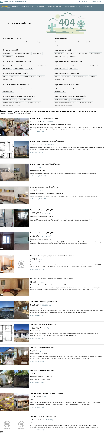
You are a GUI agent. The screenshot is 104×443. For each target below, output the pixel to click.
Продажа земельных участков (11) (17, 78)
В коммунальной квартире (23, 54)
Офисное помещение (10, 105)
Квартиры (5, 6)
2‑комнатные (19, 42)
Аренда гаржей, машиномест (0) (68, 90)
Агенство (44, 81)
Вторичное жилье (8, 45)
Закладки (83, 1)
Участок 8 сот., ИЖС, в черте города (43, 423)
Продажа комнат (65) (12, 50)
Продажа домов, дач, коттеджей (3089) (19, 62)
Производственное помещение (12, 112)
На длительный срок (61, 45)
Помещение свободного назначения (13, 109)
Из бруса (6, 72)
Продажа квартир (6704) (13, 38)
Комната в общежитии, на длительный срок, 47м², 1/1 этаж (51, 285)
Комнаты (15, 6)
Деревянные (21, 69)
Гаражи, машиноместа (72, 6)
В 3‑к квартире (8, 57)
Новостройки (22, 45)
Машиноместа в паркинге (20, 93)
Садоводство (15, 81)
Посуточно (75, 45)
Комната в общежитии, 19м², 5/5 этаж (43, 217)
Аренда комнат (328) (64, 50)
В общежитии (7, 54)
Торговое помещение (27, 105)
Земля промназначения (30, 81)
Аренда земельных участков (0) (68, 78)
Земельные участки (54, 6)
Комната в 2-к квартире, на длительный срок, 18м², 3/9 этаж (52, 262)
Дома (5, 66)
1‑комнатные (7, 42)
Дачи (13, 66)
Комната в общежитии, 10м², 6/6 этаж (44, 239)
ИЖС (5, 81)
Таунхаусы (33, 66)
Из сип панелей (34, 69)
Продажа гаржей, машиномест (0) (17, 90)
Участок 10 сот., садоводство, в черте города (46, 400)
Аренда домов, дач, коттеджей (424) (70, 66)
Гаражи (5, 93)
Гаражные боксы (36, 93)
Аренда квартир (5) (63, 38)
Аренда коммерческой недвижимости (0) (72, 102)
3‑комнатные (31, 42)
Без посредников (36, 45)
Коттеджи (22, 66)
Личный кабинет (96, 1)
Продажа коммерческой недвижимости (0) (20, 102)
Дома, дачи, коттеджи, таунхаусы (32, 6)
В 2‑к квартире (40, 54)
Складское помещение (35, 109)
